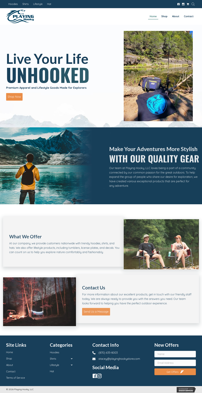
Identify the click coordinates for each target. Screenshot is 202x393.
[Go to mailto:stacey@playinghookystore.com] (120, 359)
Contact (11, 371)
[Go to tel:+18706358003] (120, 352)
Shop (9, 358)
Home (9, 352)
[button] (14, 97)
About (9, 365)
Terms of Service (15, 377)
